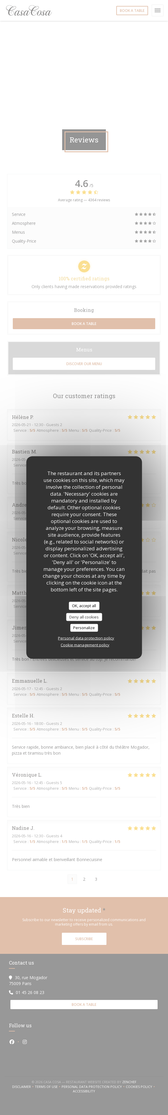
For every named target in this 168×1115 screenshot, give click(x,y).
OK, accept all (84, 605)
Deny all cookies (84, 616)
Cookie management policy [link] (85, 644)
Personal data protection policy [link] (86, 637)
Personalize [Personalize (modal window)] (84, 627)
